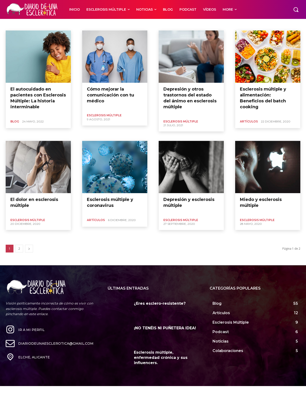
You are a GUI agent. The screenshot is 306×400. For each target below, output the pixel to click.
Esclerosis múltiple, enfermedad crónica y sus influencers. (160, 357)
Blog (14, 121)
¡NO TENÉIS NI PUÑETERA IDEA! (165, 328)
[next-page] (29, 248)
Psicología (13, 24)
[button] (295, 9)
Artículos (249, 121)
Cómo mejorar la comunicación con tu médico (110, 95)
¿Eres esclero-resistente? (160, 303)
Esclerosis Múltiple (104, 115)
